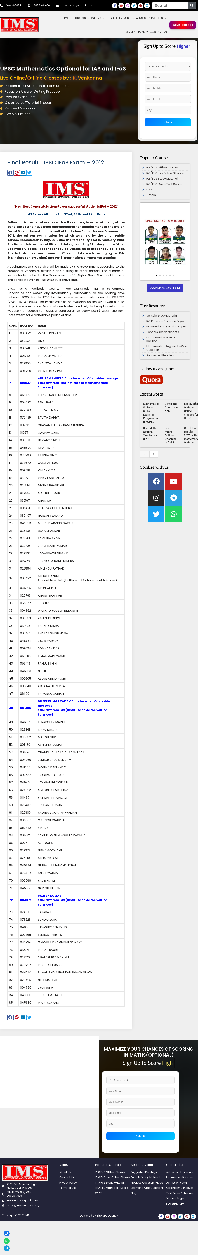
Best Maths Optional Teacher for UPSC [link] (150, 433)
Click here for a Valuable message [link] (91, 378)
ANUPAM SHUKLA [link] (51, 378)
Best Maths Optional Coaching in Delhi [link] (171, 435)
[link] (11, 5)
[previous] (144, 454)
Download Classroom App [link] (171, 407)
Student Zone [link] (136, 32)
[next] (153, 454)
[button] (10, 173)
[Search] (192, 5)
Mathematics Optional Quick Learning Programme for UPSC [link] (151, 412)
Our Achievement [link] (120, 18)
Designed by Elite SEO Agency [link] (99, 1215)
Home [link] (66, 18)
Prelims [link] (98, 18)
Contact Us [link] (158, 32)
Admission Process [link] (151, 18)
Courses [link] (81, 18)
